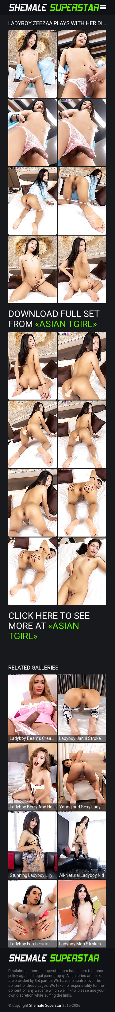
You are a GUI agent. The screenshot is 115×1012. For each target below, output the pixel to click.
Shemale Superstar (45, 1005)
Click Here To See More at (49, 625)
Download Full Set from (53, 318)
